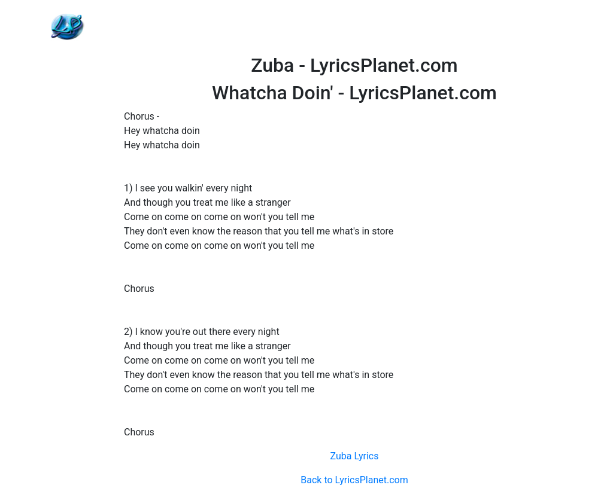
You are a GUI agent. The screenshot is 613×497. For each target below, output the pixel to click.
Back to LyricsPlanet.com (354, 480)
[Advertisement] (354, 27)
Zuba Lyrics (354, 456)
